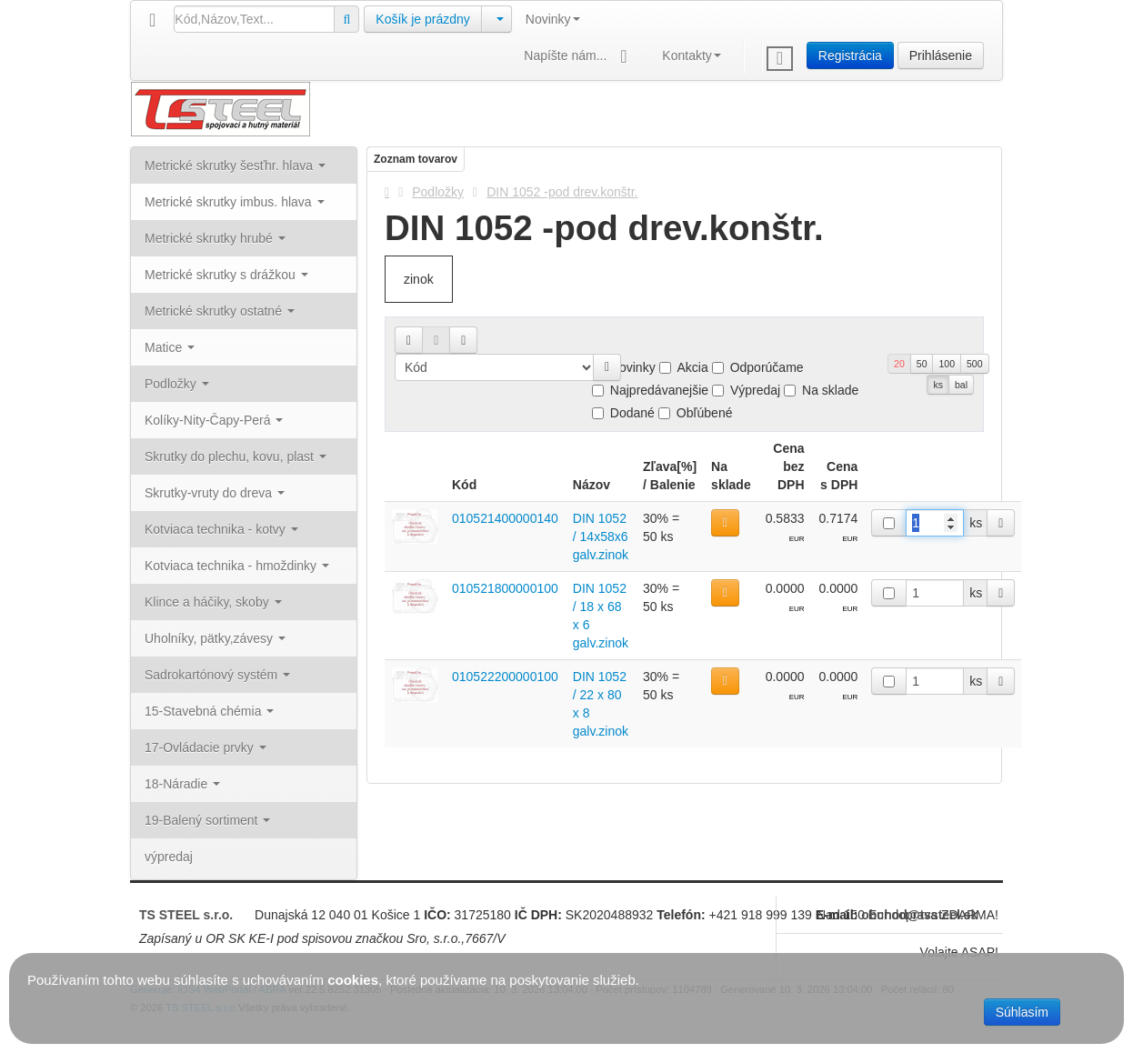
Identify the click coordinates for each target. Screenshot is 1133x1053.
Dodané (623, 413)
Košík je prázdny (423, 19)
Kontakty (691, 55)
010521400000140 (505, 518)
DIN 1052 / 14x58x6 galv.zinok (600, 536)
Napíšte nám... (579, 56)
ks (938, 384)
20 (899, 363)
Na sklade (821, 390)
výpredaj (169, 856)
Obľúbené (695, 413)
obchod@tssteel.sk (919, 915)
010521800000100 (505, 588)
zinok (419, 279)
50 (922, 363)
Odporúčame (758, 367)
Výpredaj (746, 390)
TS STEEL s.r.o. (186, 915)
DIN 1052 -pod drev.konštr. (561, 192)
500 (975, 363)
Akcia (683, 367)
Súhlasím (1022, 1012)
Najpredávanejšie (650, 390)
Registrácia (850, 55)
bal (961, 384)
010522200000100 (505, 676)
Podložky (438, 192)
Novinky (553, 19)
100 (946, 363)
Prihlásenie (940, 55)
